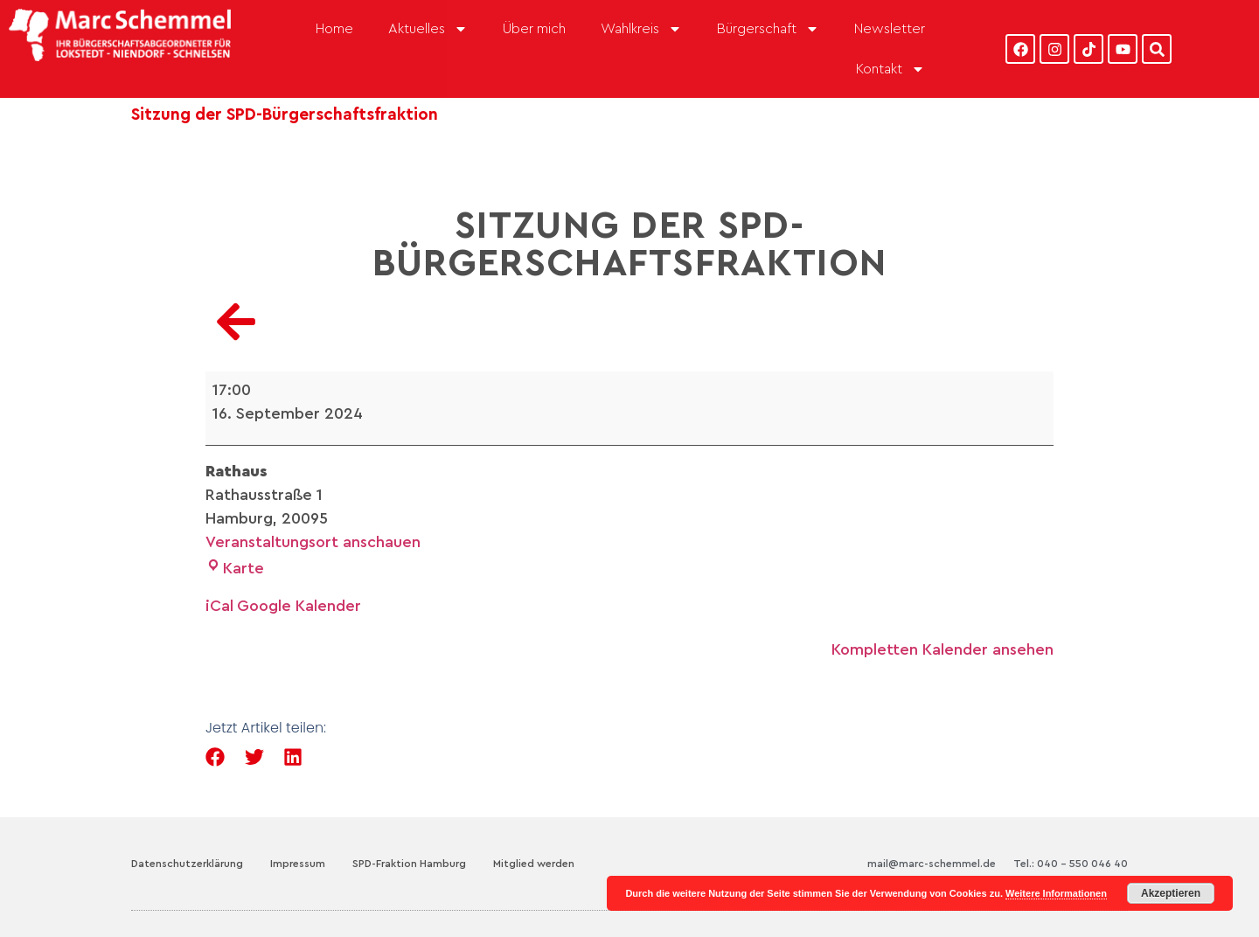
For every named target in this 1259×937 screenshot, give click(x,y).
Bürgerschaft (768, 29)
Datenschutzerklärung (187, 863)
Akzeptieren (1170, 893)
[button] (215, 757)
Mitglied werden (533, 863)
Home (334, 29)
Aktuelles (428, 29)
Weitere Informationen (1056, 893)
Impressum (297, 863)
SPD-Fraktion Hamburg (409, 863)
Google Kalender (299, 606)
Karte (234, 568)
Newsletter (889, 29)
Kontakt (890, 69)
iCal (219, 606)
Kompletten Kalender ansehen (942, 649)
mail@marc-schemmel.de (931, 863)
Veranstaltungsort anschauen (313, 542)
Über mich (534, 29)
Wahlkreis (641, 29)
